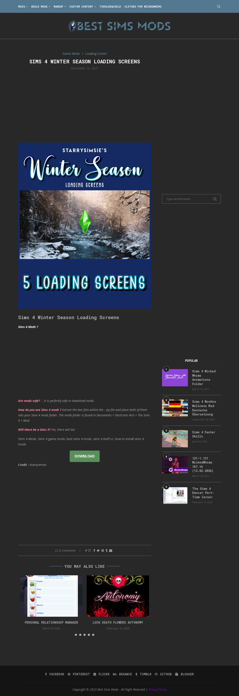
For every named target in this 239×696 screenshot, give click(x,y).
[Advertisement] (84, 106)
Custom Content (81, 6)
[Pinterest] (79, 674)
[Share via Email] (110, 550)
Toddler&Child (110, 6)
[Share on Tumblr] (106, 550)
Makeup (58, 6)
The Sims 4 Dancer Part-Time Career (203, 493)
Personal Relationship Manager (51, 622)
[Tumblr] (143, 674)
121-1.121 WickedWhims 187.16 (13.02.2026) (202, 464)
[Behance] (122, 674)
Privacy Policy (157, 689)
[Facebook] (54, 674)
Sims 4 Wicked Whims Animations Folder (204, 377)
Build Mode (39, 6)
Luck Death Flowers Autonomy (118, 622)
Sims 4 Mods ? (28, 327)
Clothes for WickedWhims (143, 6)
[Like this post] (89, 550)
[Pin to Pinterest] (102, 550)
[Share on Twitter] (98, 550)
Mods (21, 6)
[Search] (219, 6)
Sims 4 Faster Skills (203, 434)
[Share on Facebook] (94, 550)
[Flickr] (101, 674)
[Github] (163, 674)
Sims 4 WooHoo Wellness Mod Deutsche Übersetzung (204, 407)
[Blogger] (184, 674)
